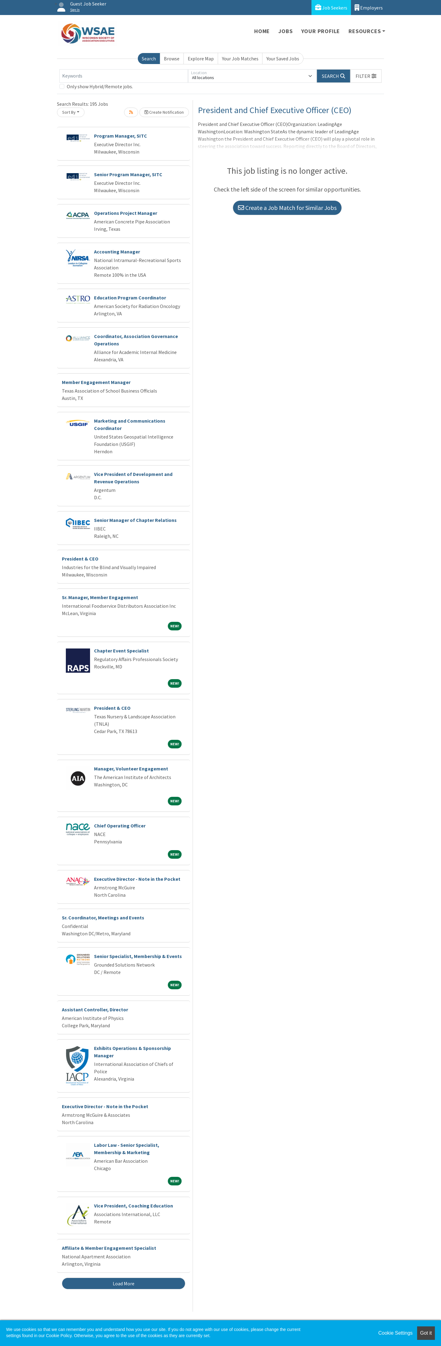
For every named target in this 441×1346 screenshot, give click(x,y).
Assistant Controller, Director (95, 1009)
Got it (426, 1333)
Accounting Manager (117, 252)
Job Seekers (331, 7)
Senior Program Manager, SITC (128, 174)
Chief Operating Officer (119, 826)
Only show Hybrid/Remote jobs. (100, 86)
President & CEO (80, 559)
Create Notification (164, 112)
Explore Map (201, 58)
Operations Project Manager (125, 213)
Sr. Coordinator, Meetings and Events (103, 917)
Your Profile (320, 31)
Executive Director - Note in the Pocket (137, 879)
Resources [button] (365, 31)
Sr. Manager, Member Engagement (100, 597)
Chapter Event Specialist (121, 651)
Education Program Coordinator (130, 298)
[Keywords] (123, 76)
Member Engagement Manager (96, 382)
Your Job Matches (240, 58)
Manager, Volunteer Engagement (131, 769)
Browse (171, 58)
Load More (123, 1283)
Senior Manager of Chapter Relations (135, 520)
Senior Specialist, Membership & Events (138, 956)
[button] (366, 76)
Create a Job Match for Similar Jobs (287, 207)
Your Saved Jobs (282, 58)
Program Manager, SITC (120, 136)
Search (149, 58)
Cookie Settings (395, 1333)
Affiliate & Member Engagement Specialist (109, 1248)
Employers (369, 7)
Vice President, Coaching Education (133, 1206)
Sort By (69, 112)
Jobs (285, 31)
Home (262, 31)
